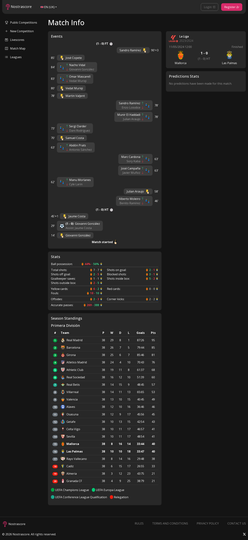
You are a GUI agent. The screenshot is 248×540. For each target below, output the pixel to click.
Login (209, 7)
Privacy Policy (208, 523)
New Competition (19, 31)
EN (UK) (48, 7)
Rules (139, 523)
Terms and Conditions (170, 523)
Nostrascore (19, 7)
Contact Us (236, 523)
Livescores (14, 40)
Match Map (15, 48)
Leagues (13, 57)
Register (231, 7)
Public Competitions (21, 22)
